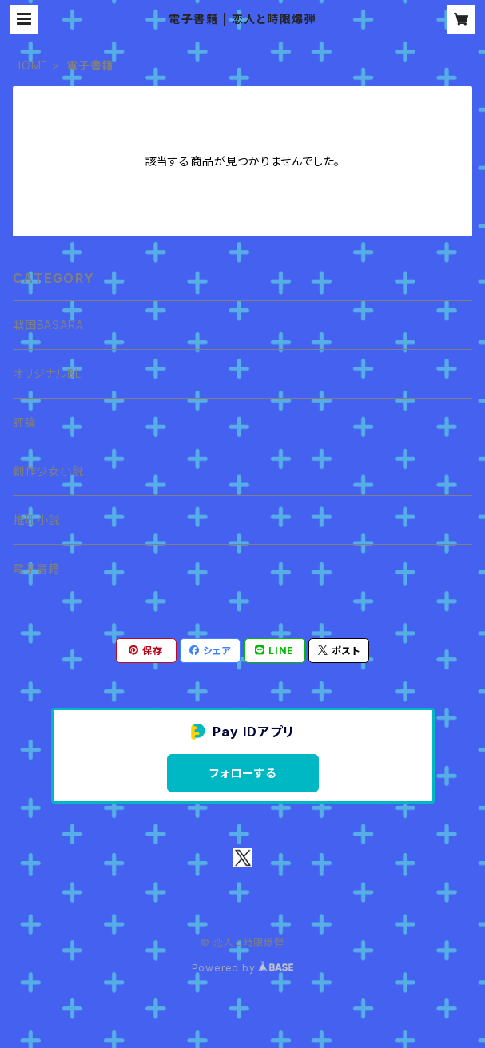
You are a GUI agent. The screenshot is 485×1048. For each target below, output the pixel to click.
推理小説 (36, 519)
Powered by (243, 968)
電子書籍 (36, 568)
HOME (30, 65)
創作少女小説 (48, 471)
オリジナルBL (47, 373)
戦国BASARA (48, 324)
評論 (25, 422)
